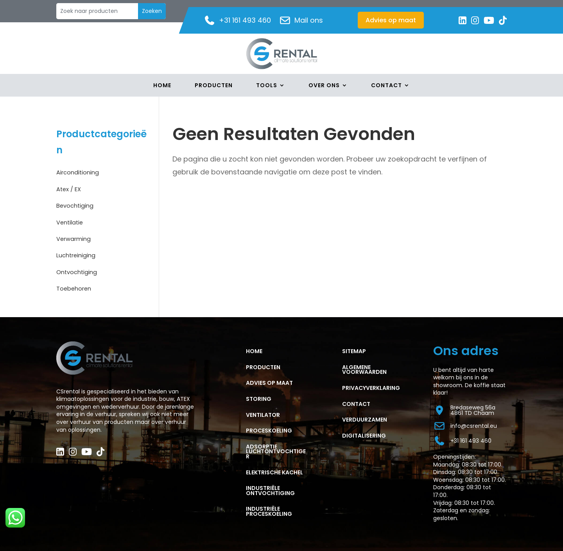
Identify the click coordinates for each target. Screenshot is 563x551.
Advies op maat (391, 20)
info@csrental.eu (465, 426)
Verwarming (77, 238)
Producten (214, 86)
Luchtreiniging (80, 255)
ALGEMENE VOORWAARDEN (364, 369)
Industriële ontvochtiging (270, 490)
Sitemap (354, 351)
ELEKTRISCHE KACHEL (274, 472)
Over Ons (324, 86)
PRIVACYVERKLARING (371, 388)
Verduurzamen (364, 420)
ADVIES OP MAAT (269, 383)
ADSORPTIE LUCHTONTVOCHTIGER (276, 451)
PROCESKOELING (269, 430)
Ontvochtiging (81, 271)
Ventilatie (72, 222)
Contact (386, 86)
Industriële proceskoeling (269, 511)
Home (162, 86)
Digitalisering (364, 436)
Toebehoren (77, 288)
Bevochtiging (79, 205)
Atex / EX (71, 189)
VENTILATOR (263, 415)
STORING (258, 399)
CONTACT (356, 404)
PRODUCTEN (263, 367)
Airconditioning (82, 172)
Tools (266, 86)
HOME (254, 351)
